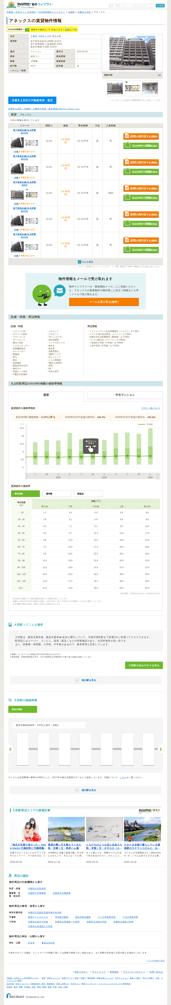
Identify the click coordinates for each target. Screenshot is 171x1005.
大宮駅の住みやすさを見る (144, 665)
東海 (39, 987)
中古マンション (121, 978)
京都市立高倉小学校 (123, 922)
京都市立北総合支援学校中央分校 (45, 912)
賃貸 (67, 29)
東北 (15, 987)
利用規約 (114, 972)
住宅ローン (75, 984)
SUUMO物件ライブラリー (52, 12)
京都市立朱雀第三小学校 (40, 926)
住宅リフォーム (22, 984)
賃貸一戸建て (80, 978)
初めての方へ (81, 972)
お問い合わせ (156, 972)
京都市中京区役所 (37, 888)
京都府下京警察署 (37, 893)
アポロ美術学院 (130, 917)
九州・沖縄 (63, 987)
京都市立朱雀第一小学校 (67, 922)
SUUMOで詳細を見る (141, 145)
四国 (49, 987)
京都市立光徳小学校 (96, 922)
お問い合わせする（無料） (141, 136)
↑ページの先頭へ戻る (156, 960)
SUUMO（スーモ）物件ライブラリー (30, 5)
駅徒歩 (81, 494)
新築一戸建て (135, 978)
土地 (157, 978)
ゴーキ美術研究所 (107, 917)
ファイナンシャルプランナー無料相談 (114, 984)
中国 (55, 987)
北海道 (9, 987)
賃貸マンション (53, 978)
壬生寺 (31, 943)
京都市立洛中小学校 (38, 922)
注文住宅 (10, 984)
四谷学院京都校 (83, 917)
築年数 (49, 494)
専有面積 (18, 494)
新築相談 (50, 984)
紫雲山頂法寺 (48, 943)
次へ (160, 749)
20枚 (16, 152)
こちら (123, 777)
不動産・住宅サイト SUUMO (21, 12)
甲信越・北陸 (30, 987)
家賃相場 (91, 978)
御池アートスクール (38, 917)
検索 (161, 5)
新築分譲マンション (105, 978)
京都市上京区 (84, 12)
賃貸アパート (67, 978)
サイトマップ (99, 972)
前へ (10, 749)
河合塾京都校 (61, 917)
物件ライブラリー (89, 984)
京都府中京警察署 (62, 893)
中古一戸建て (148, 978)
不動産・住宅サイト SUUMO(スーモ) (23, 978)
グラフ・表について (151, 408)
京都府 (71, 12)
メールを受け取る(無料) (104, 301)
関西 (44, 987)
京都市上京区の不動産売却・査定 (32, 100)
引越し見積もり (62, 984)
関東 (21, 987)
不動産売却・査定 (37, 984)
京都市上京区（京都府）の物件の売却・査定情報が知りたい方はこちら (44, 109)
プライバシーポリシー (134, 972)
